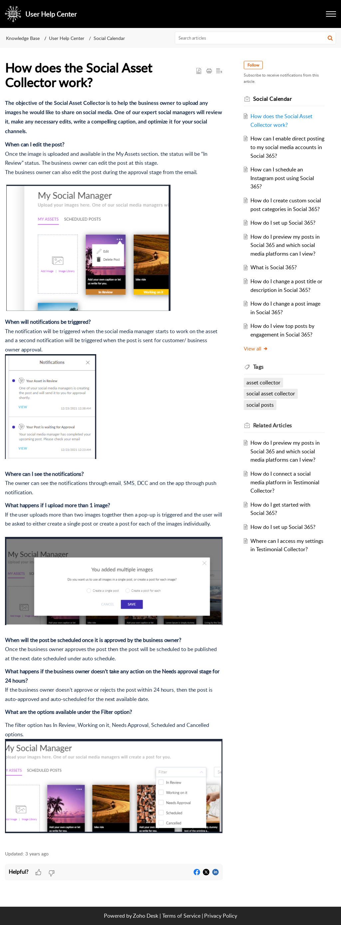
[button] (330, 38)
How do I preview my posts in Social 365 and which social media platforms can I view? (285, 245)
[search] (255, 38)
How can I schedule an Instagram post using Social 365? (282, 178)
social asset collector (270, 393)
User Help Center (66, 38)
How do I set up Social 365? (282, 222)
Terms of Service (181, 915)
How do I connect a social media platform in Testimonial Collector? (284, 482)
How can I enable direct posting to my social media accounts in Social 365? (287, 147)
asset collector (263, 382)
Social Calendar (109, 38)
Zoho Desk (145, 915)
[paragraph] (113, 467)
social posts (260, 404)
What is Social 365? (273, 267)
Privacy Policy (220, 915)
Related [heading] (272, 425)
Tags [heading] (258, 366)
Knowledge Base (23, 38)
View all (256, 348)
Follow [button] (253, 65)
